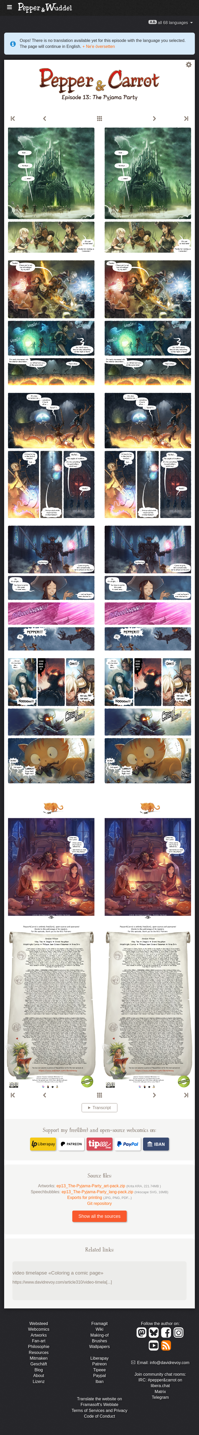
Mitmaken (39, 1358)
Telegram (160, 1397)
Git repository (99, 1203)
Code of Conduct (99, 1416)
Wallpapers (99, 1346)
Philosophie (38, 1346)
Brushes (99, 1341)
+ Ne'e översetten (98, 46)
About (38, 1375)
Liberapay (99, 1358)
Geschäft (38, 1364)
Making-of (99, 1335)
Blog (38, 1370)
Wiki (99, 1329)
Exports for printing (99, 1197)
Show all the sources (99, 1216)
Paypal (99, 1375)
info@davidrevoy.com (169, 1362)
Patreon (99, 1364)
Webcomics (38, 1329)
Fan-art (39, 1341)
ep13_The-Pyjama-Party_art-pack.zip (108, 1186)
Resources (38, 1352)
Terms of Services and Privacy (99, 1410)
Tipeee (99, 1370)
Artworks (39, 1335)
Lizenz (39, 1381)
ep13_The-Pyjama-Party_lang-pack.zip (115, 1192)
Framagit (99, 1323)
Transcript (102, 1107)
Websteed (38, 1323)
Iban (99, 1381)
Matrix (160, 1391)
